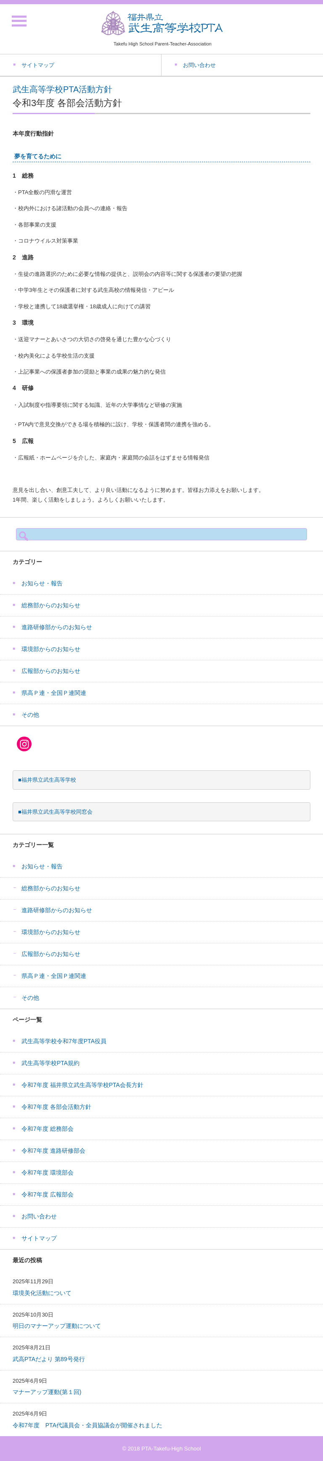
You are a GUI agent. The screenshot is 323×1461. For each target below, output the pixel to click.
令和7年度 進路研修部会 (53, 1150)
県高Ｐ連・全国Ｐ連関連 (53, 692)
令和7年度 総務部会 (47, 1128)
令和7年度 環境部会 (47, 1172)
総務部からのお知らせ (50, 605)
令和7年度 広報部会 (47, 1194)
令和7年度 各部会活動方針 (56, 1106)
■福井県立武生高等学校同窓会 (55, 812)
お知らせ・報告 (42, 583)
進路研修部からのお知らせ (56, 627)
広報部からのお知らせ (50, 671)
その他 (30, 714)
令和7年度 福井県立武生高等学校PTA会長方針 (82, 1085)
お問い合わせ (39, 1216)
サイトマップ (39, 1238)
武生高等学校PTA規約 (50, 1063)
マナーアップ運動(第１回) (47, 1392)
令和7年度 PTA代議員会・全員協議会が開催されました (87, 1425)
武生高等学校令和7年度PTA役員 (63, 1041)
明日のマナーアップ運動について (57, 1325)
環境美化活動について (42, 1293)
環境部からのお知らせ (50, 649)
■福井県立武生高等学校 (47, 780)
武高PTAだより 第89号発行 (49, 1359)
